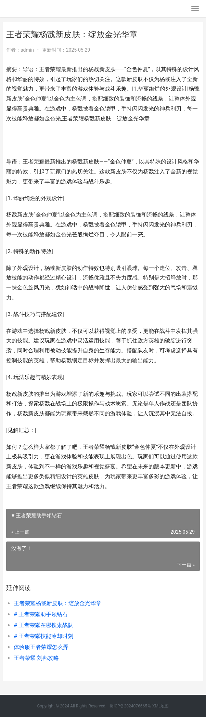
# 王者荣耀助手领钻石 (41, 614)
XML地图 (160, 706)
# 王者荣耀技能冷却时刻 (43, 636)
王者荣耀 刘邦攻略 (36, 658)
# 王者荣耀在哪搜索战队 (43, 625)
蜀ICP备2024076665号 (130, 706)
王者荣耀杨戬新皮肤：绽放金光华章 (57, 603)
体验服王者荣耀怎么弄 (41, 647)
